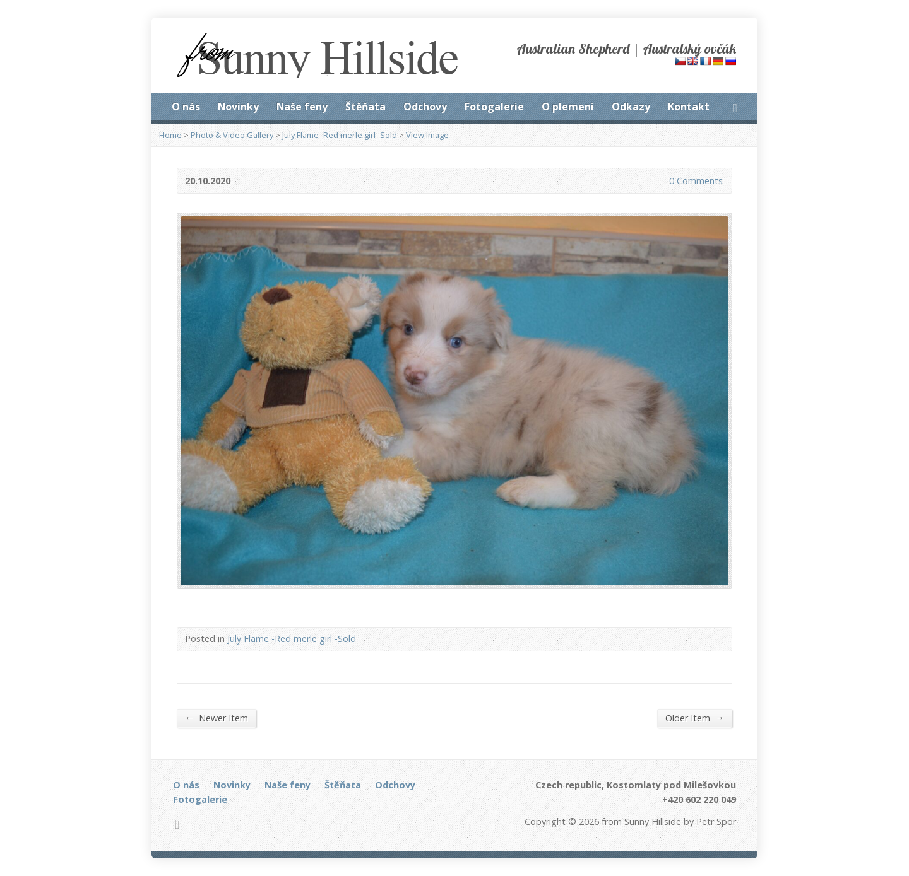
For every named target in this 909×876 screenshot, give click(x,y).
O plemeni (568, 107)
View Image (427, 135)
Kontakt (689, 107)
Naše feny (302, 107)
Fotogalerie (494, 107)
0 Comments (658, 180)
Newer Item (216, 717)
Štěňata (365, 107)
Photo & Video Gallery (232, 135)
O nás (186, 107)
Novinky (238, 107)
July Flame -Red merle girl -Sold (339, 135)
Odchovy (425, 107)
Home (170, 135)
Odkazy (631, 107)
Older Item (694, 717)
